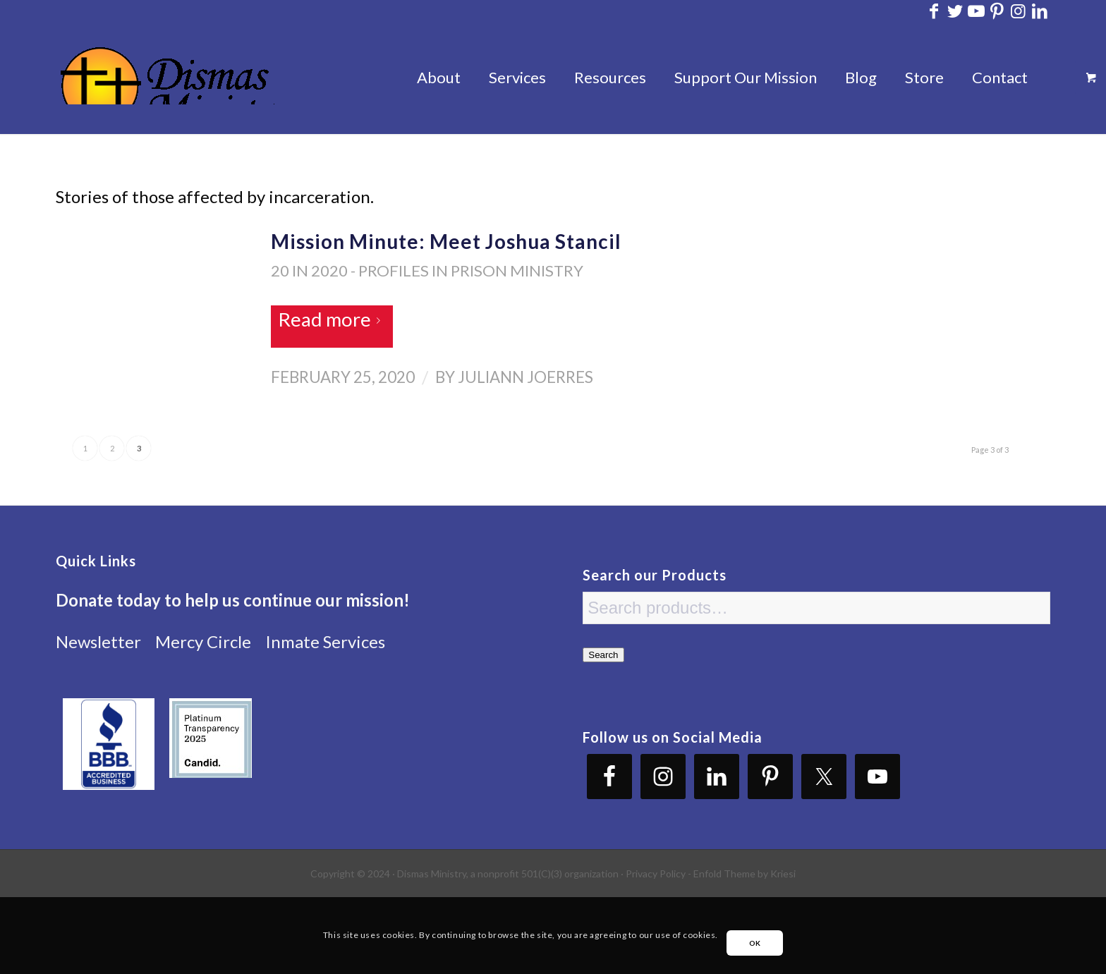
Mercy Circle (203, 641)
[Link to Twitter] (954, 10)
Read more (332, 319)
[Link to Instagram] (1018, 10)
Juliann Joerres (525, 376)
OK (755, 943)
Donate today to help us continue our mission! (233, 600)
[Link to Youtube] (976, 10)
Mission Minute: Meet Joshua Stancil (446, 241)
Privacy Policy (656, 873)
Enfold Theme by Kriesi (744, 873)
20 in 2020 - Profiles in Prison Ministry (427, 270)
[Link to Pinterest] (997, 10)
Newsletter (98, 641)
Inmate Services (325, 641)
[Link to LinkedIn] (1039, 10)
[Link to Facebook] (933, 10)
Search (603, 655)
